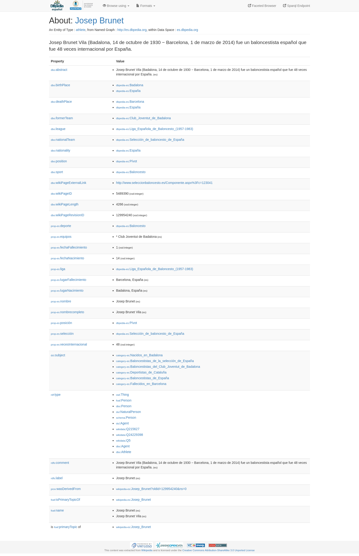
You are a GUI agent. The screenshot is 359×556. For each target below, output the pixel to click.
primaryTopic (65, 527)
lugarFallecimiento (68, 280)
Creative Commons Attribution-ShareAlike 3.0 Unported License (218, 550)
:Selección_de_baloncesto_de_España (150, 139)
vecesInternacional (69, 344)
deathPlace (61, 101)
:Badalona (129, 85)
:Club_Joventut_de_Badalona (143, 118)
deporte (61, 226)
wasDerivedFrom (66, 489)
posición (61, 323)
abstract (59, 70)
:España (128, 91)
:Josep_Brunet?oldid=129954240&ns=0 (151, 489)
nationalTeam (63, 139)
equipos (61, 236)
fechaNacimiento (67, 258)
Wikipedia (146, 550)
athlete (80, 30)
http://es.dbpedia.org (132, 30)
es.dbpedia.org (187, 30)
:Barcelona (130, 101)
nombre (61, 301)
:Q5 (123, 440)
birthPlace (60, 85)
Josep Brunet (99, 20)
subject (58, 355)
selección (62, 333)
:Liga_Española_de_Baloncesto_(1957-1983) (154, 129)
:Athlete (123, 452)
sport (57, 172)
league (58, 129)
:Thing (122, 394)
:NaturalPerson (128, 412)
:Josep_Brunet (133, 499)
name (57, 510)
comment (60, 463)
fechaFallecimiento (69, 247)
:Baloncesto (131, 172)
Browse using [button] (116, 6)
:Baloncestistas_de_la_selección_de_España (155, 361)
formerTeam (62, 118)
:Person (123, 400)
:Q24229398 (129, 435)
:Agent (122, 423)
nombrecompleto (67, 312)
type (56, 394)
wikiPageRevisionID (67, 215)
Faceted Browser (262, 6)
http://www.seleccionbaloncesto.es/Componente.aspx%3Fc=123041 (164, 183)
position (59, 161)
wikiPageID (61, 193)
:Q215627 (127, 429)
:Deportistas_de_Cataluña (141, 372)
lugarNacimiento (67, 290)
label (57, 478)
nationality (60, 150)
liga (58, 269)
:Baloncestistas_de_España (142, 378)
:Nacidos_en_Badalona (139, 355)
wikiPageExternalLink (68, 183)
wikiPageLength (65, 204)
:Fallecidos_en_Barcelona (141, 384)
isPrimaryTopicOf (65, 499)
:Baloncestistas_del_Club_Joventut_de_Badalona (158, 366)
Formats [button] (145, 6)
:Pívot (126, 161)
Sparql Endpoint (296, 6)
